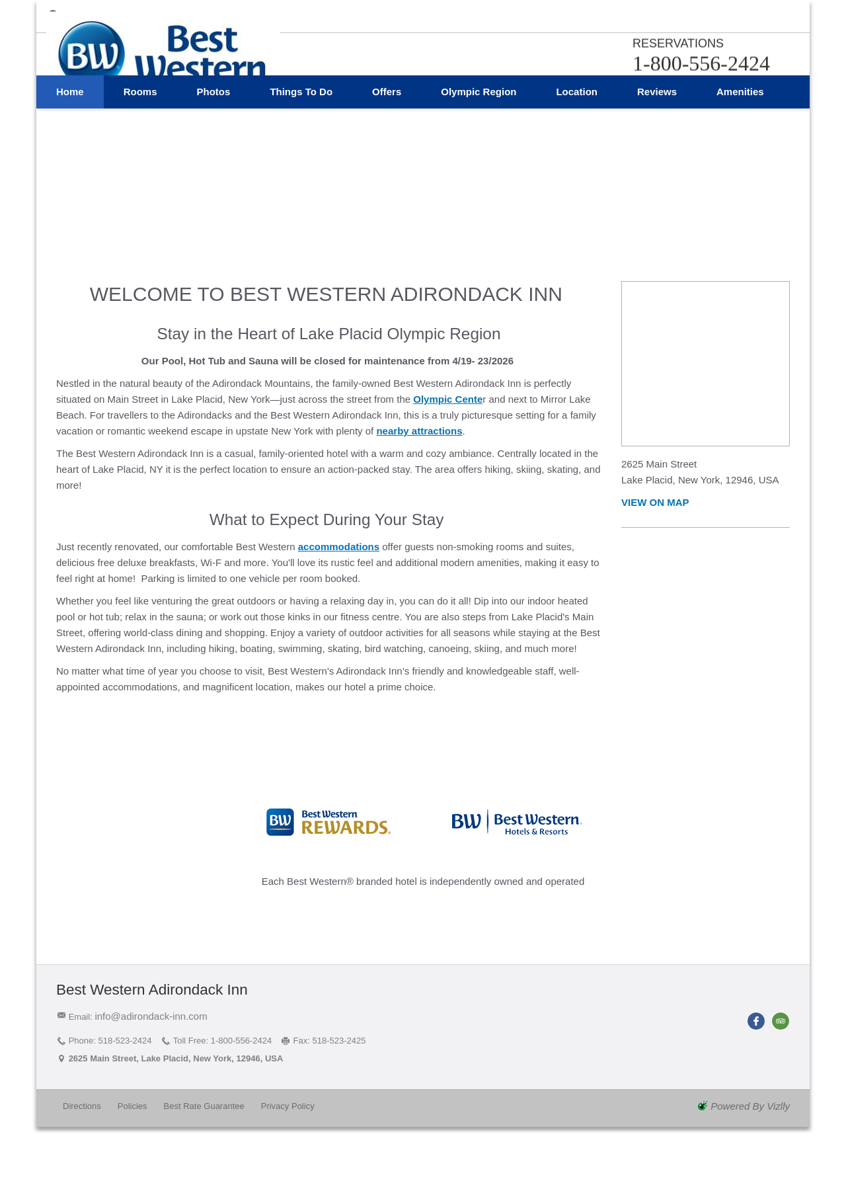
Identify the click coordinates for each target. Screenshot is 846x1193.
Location (576, 155)
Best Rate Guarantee (204, 1106)
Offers (386, 155)
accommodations (338, 546)
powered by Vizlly (750, 1106)
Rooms (140, 155)
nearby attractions (419, 430)
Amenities (740, 155)
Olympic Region (478, 155)
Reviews (657, 155)
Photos (214, 155)
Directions (82, 1106)
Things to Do (301, 155)
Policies (132, 1106)
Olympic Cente (447, 399)
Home (70, 155)
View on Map (655, 502)
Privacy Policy (288, 1106)
